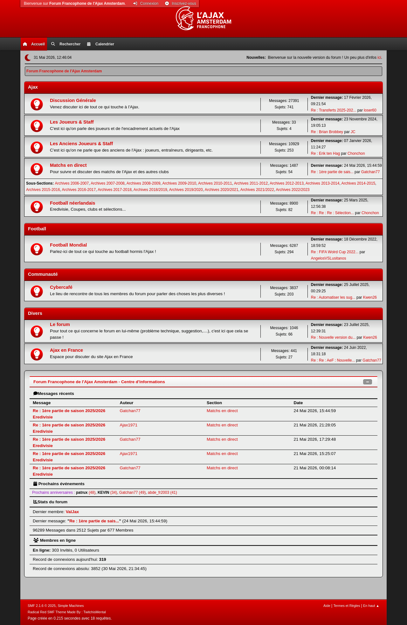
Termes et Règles (346, 606)
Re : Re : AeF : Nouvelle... (333, 360)
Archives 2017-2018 (115, 189)
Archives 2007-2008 (108, 183)
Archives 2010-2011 (215, 183)
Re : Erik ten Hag (325, 153)
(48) (85, 492)
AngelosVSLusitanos (328, 258)
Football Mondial (68, 245)
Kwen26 (370, 297)
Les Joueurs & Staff (72, 122)
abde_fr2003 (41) (162, 492)
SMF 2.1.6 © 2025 (42, 606)
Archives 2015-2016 (43, 189)
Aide (326, 606)
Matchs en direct (68, 165)
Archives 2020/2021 (221, 189)
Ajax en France (66, 350)
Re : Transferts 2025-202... (333, 110)
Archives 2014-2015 (358, 183)
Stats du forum (50, 501)
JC (353, 132)
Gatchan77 (370, 172)
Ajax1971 (129, 425)
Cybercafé (61, 287)
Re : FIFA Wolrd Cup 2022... (335, 252)
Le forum (60, 324)
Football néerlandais (72, 203)
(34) (107, 492)
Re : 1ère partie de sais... (332, 172)
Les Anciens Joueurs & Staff (81, 143)
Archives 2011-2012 (251, 183)
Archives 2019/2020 (186, 189)
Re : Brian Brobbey (327, 132)
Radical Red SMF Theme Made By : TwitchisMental (67, 612)
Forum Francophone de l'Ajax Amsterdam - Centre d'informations (99, 381)
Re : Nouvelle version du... (333, 337)
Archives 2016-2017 (79, 189)
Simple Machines (71, 606)
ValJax (72, 511)
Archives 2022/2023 (293, 189)
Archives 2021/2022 (257, 189)
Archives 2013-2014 (323, 183)
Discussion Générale (73, 100)
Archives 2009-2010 (179, 183)
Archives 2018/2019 (150, 189)
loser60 (370, 110)
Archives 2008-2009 (144, 183)
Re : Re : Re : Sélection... (332, 213)
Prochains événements (59, 483)
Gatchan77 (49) (132, 492)
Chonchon (356, 153)
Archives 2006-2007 (72, 183)
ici (379, 57)
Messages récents (53, 393)
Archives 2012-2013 (287, 183)
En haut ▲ (371, 606)
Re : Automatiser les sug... (333, 297)
